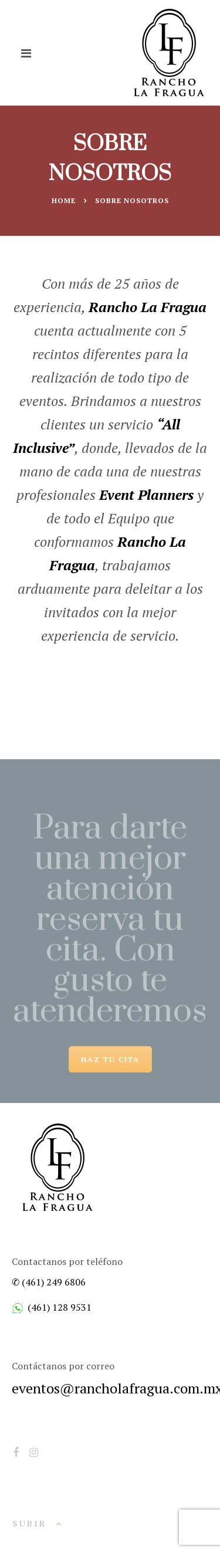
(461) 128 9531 (60, 1307)
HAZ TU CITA (110, 1059)
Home (64, 200)
